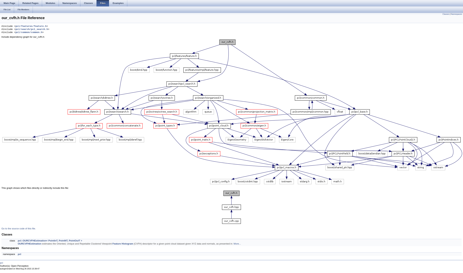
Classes (445, 14)
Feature (116, 243)
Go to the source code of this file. (18, 228)
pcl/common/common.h (29, 32)
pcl (19, 254)
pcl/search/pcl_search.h (32, 29)
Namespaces (456, 14)
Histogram (127, 243)
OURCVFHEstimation (29, 243)
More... (237, 243)
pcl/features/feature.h (31, 26)
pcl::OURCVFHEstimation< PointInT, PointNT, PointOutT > (50, 240)
